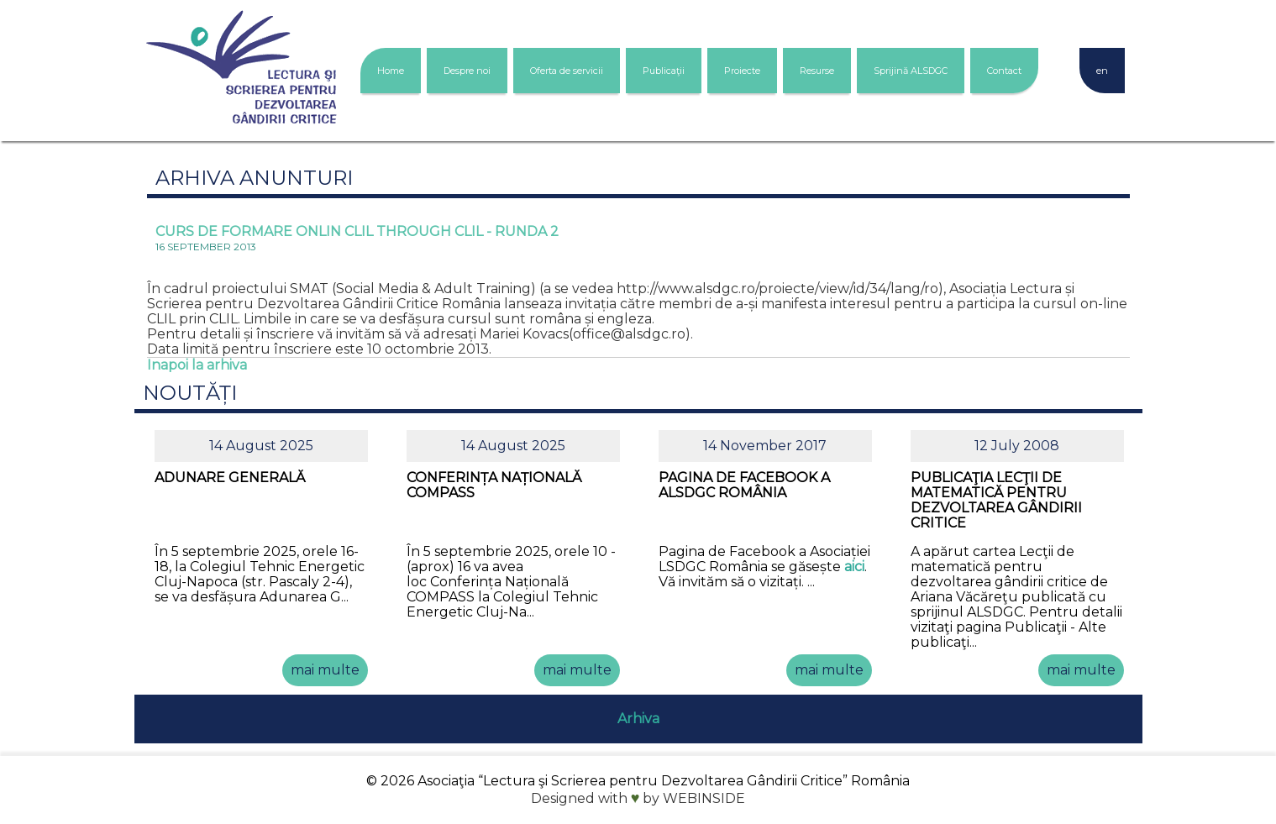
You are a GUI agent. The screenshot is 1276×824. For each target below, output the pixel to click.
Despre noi (467, 70)
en (1102, 70)
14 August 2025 (261, 446)
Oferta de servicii (566, 70)
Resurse (817, 70)
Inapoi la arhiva (197, 365)
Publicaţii (664, 70)
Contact (1004, 70)
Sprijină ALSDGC (911, 70)
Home (390, 70)
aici (854, 567)
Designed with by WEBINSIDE (638, 798)
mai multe (325, 670)
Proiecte (742, 70)
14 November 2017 (765, 446)
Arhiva (638, 719)
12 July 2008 (1016, 446)
